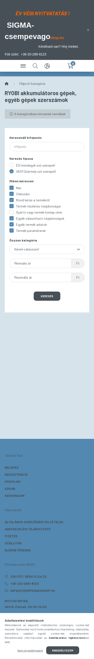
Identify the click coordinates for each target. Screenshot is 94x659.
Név (18, 188)
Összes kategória (23, 240)
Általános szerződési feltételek (34, 522)
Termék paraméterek (31, 231)
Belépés (12, 467)
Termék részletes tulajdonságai (38, 206)
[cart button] (70, 65)
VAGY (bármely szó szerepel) (36, 171)
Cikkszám (23, 194)
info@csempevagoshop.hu (32, 591)
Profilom (12, 482)
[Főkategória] (6, 83)
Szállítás (13, 543)
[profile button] (59, 65)
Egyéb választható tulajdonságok (40, 218)
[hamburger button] (23, 65)
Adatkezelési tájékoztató (28, 529)
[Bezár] (88, 29)
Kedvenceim (15, 496)
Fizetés (11, 536)
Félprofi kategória (32, 84)
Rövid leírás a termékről (33, 200)
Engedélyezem (62, 650)
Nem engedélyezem (30, 650)
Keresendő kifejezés (25, 138)
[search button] (35, 65)
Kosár (10, 489)
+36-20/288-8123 (24, 583)
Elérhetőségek (18, 550)
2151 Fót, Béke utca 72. (29, 576)
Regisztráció (16, 474)
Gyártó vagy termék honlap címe (39, 212)
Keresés (47, 296)
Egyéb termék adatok (31, 224)
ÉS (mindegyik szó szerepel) (35, 165)
